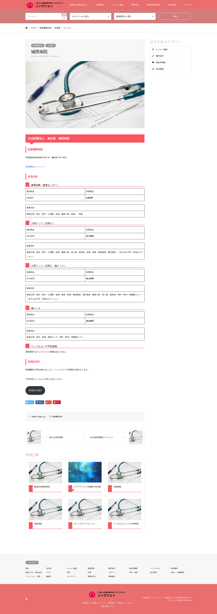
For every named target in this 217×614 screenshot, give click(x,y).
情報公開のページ (107, 606)
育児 (68, 572)
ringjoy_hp (41, 417)
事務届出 (111, 576)
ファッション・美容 (32, 576)
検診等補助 (161, 62)
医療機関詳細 (38, 45)
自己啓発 (153, 572)
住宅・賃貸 (133, 572)
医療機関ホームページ (35, 167)
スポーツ (111, 572)
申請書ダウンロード (98, 603)
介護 (89, 572)
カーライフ (71, 576)
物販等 (48, 576)
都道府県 (91, 568)
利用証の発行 (35, 390)
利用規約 (85, 603)
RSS (26, 599)
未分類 (48, 568)
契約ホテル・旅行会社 (33, 572)
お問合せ (120, 603)
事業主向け (92, 576)
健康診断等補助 (154, 5)
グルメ (48, 572)
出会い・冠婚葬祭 (177, 572)
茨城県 (50, 45)
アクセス (188, 5)
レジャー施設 (118, 5)
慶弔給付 (135, 5)
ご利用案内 (99, 5)
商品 (27, 568)
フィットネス (155, 568)
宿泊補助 (172, 5)
